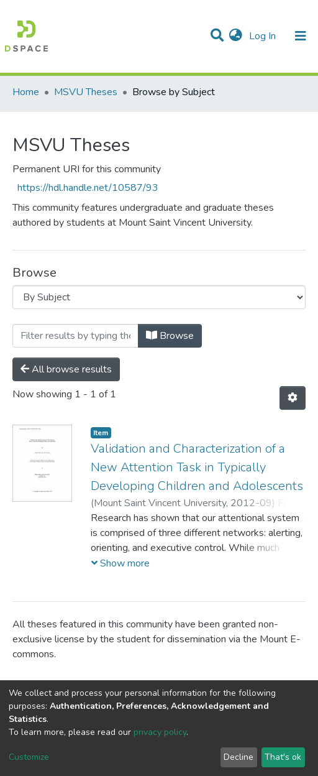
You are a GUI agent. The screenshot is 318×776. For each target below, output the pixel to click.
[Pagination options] (292, 398)
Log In (263, 36)
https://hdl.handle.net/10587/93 (87, 188)
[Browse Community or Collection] (159, 297)
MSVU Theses (85, 92)
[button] (236, 36)
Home (25, 92)
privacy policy (160, 732)
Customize (29, 757)
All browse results (66, 369)
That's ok (283, 757)
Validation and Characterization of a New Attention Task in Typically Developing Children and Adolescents (197, 467)
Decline (238, 757)
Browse (170, 336)
